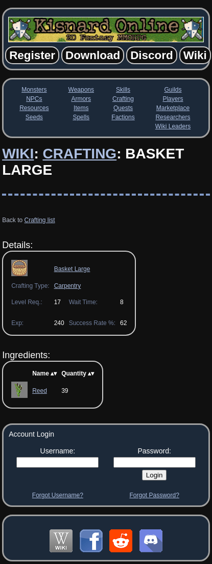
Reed (39, 390)
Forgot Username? (57, 495)
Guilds (172, 89)
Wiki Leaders (173, 126)
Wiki (18, 154)
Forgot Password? (154, 495)
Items (81, 108)
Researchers (172, 117)
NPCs (34, 98)
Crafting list (40, 220)
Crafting (123, 98)
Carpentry (67, 285)
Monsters (33, 89)
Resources (34, 108)
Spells (81, 117)
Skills (123, 89)
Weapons (81, 89)
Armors (81, 98)
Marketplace (173, 108)
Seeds (34, 117)
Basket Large (72, 269)
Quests (123, 108)
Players (172, 98)
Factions (122, 117)
